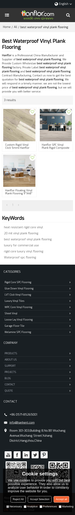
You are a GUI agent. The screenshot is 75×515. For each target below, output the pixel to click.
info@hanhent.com (22, 423)
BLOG (38, 378)
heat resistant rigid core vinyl (23, 227)
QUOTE (38, 390)
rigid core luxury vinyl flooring (23, 251)
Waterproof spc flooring (20, 257)
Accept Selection (39, 499)
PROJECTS (38, 372)
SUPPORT (38, 366)
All (15, 27)
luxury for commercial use (21, 245)
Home (7, 27)
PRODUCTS (38, 353)
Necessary (14, 506)
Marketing (66, 506)
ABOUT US (38, 359)
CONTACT (38, 384)
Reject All (18, 499)
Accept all (61, 499)
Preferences (48, 506)
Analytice (31, 506)
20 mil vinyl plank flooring (21, 233)
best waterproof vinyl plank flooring (28, 239)
